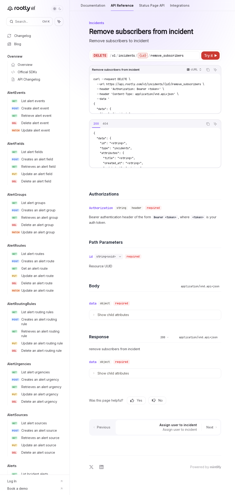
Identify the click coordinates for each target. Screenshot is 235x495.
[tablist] (146, 124)
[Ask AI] (215, 70)
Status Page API (152, 7)
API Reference (122, 7)
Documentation (93, 7)
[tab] (96, 123)
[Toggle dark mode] (57, 9)
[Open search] (29, 21)
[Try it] (210, 55)
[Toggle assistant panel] (59, 21)
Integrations (180, 7)
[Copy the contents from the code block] (208, 70)
